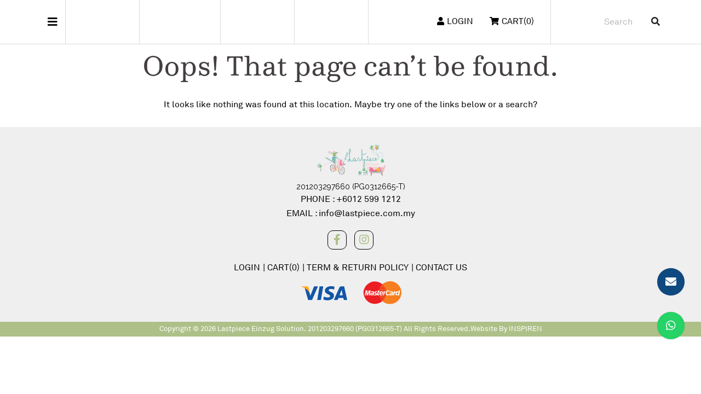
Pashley (257, 21)
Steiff (102, 22)
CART (512, 21)
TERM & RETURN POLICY (358, 267)
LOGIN (455, 21)
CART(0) (283, 267)
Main (32, 22)
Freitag (183, 22)
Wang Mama (331, 21)
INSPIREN (525, 329)
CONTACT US (441, 267)
